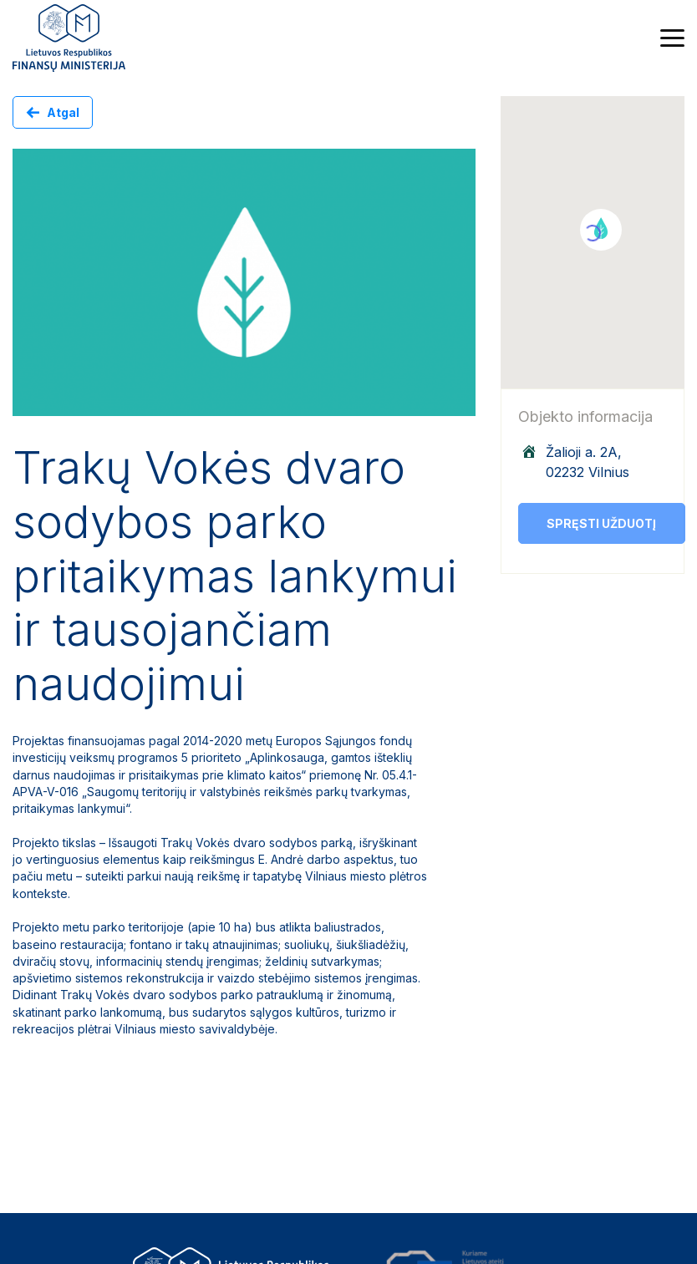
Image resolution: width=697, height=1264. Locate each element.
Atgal (63, 112)
